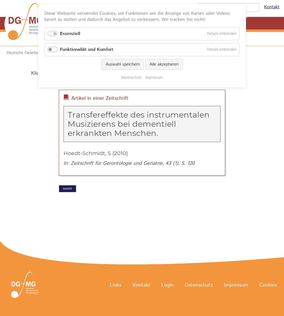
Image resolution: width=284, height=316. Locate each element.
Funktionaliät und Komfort (86, 49)
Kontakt (272, 7)
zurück (67, 188)
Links (115, 285)
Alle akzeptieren (164, 64)
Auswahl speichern (123, 64)
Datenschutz (199, 285)
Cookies (268, 285)
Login (167, 285)
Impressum (236, 285)
